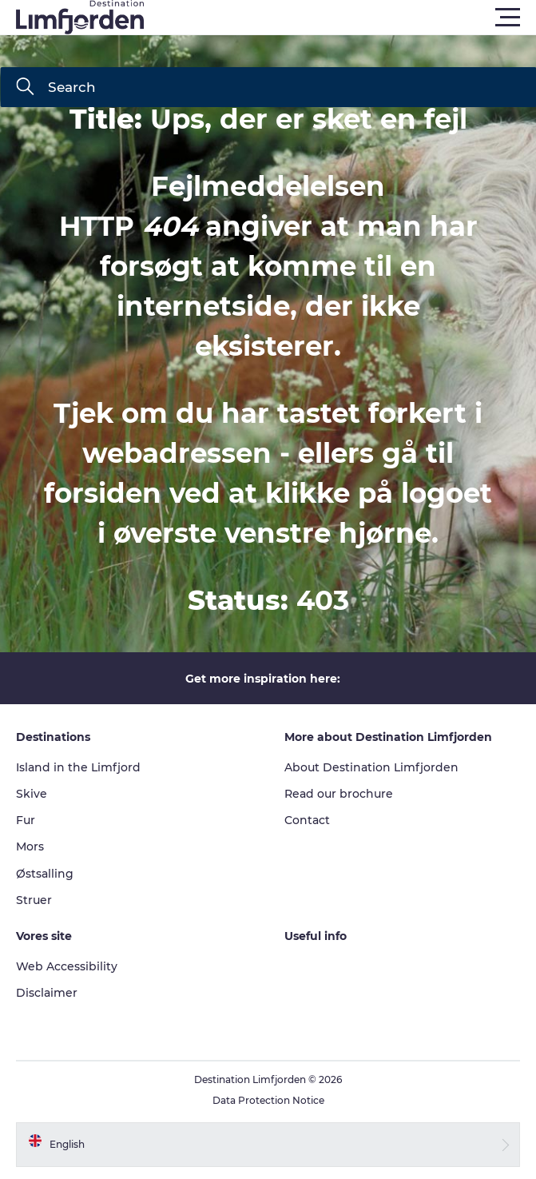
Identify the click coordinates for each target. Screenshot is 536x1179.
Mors (30, 846)
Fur (25, 820)
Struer (34, 900)
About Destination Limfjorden (371, 767)
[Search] (25, 88)
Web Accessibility (66, 966)
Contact (307, 820)
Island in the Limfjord (78, 767)
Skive (31, 794)
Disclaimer (46, 993)
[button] (340, 17)
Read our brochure (338, 794)
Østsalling (44, 873)
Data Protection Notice (268, 1100)
